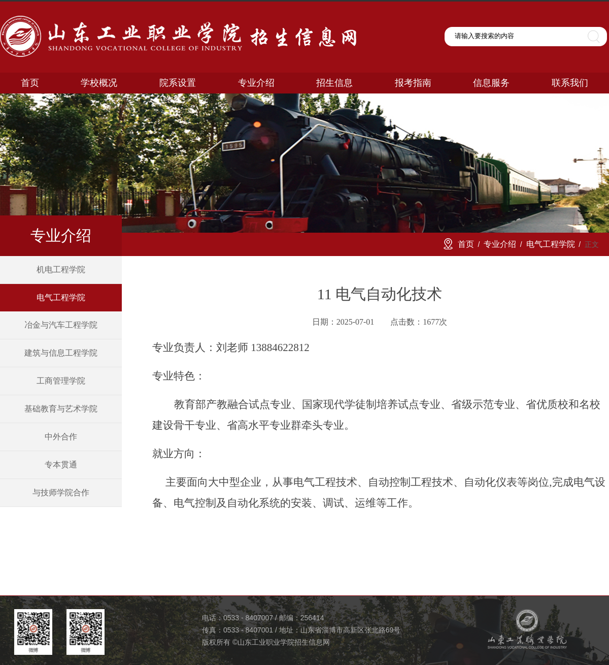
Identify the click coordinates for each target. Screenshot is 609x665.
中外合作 (61, 436)
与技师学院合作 (60, 492)
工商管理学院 (61, 380)
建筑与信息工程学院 (60, 353)
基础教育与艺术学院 (60, 408)
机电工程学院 (61, 269)
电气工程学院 (61, 297)
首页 (466, 244)
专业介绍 (500, 244)
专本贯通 (61, 464)
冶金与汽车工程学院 (60, 325)
